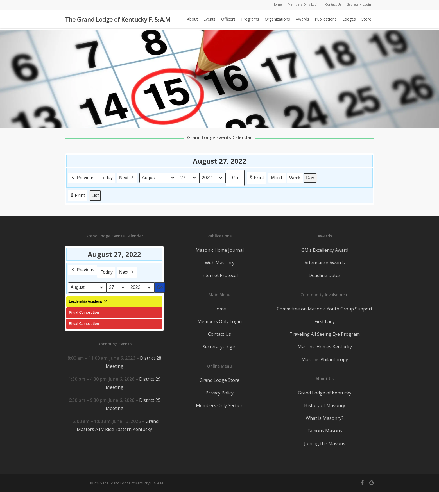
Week (295, 177)
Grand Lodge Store (219, 380)
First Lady (324, 321)
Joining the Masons (324, 443)
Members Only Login (220, 321)
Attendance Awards (324, 263)
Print (256, 179)
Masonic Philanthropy (325, 359)
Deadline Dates (325, 275)
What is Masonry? (324, 418)
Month (277, 177)
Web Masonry (219, 263)
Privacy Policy (219, 393)
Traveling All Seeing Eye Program (324, 334)
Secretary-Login (219, 347)
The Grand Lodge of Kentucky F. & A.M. (118, 20)
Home (219, 309)
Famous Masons (324, 431)
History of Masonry (324, 405)
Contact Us (219, 334)
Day (310, 177)
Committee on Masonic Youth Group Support (324, 309)
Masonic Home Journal (220, 250)
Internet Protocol (219, 275)
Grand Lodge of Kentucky (324, 393)
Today (107, 177)
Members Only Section (219, 405)
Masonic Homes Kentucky (325, 347)
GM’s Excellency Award (324, 250)
